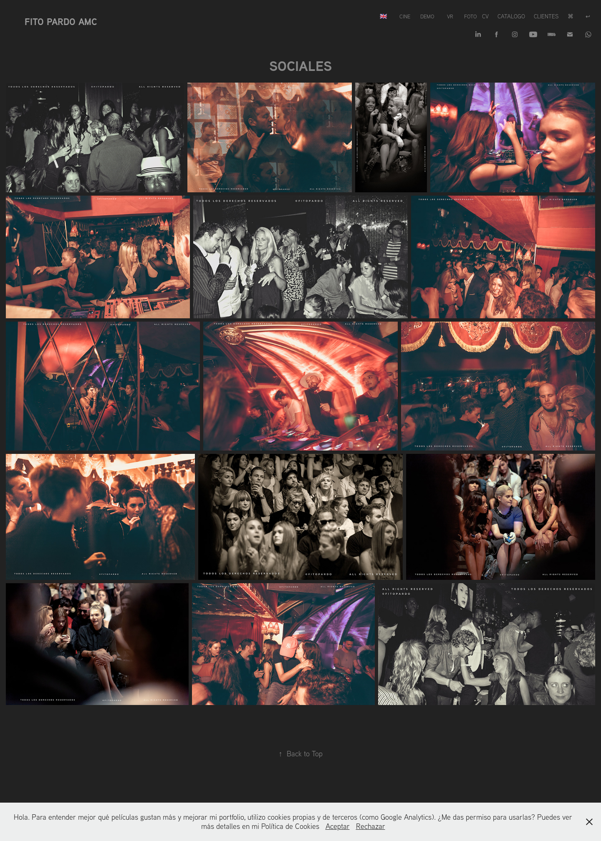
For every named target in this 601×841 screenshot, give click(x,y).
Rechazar (370, 826)
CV (485, 16)
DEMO (427, 16)
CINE (404, 16)
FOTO (470, 16)
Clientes (546, 16)
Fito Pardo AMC (61, 21)
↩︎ (588, 16)
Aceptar (338, 826)
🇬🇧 (383, 16)
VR (450, 16)
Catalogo (511, 16)
